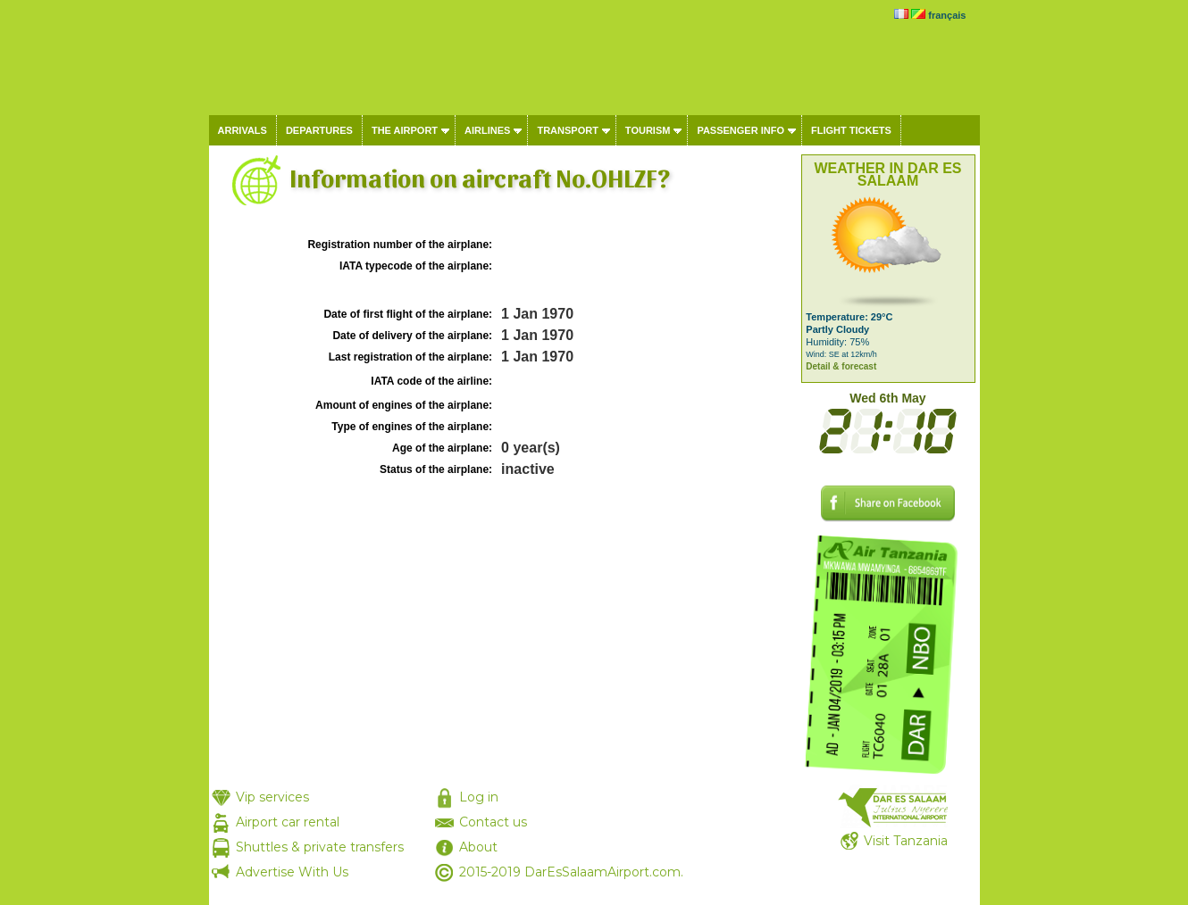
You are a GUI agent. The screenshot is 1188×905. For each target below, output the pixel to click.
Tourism (648, 130)
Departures (319, 130)
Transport (567, 130)
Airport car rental (287, 822)
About (478, 847)
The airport (405, 130)
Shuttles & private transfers (320, 847)
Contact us (493, 822)
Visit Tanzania (906, 841)
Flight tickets (851, 130)
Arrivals (242, 130)
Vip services (272, 797)
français (947, 15)
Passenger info (740, 130)
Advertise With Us (292, 872)
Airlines (487, 130)
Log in (478, 797)
